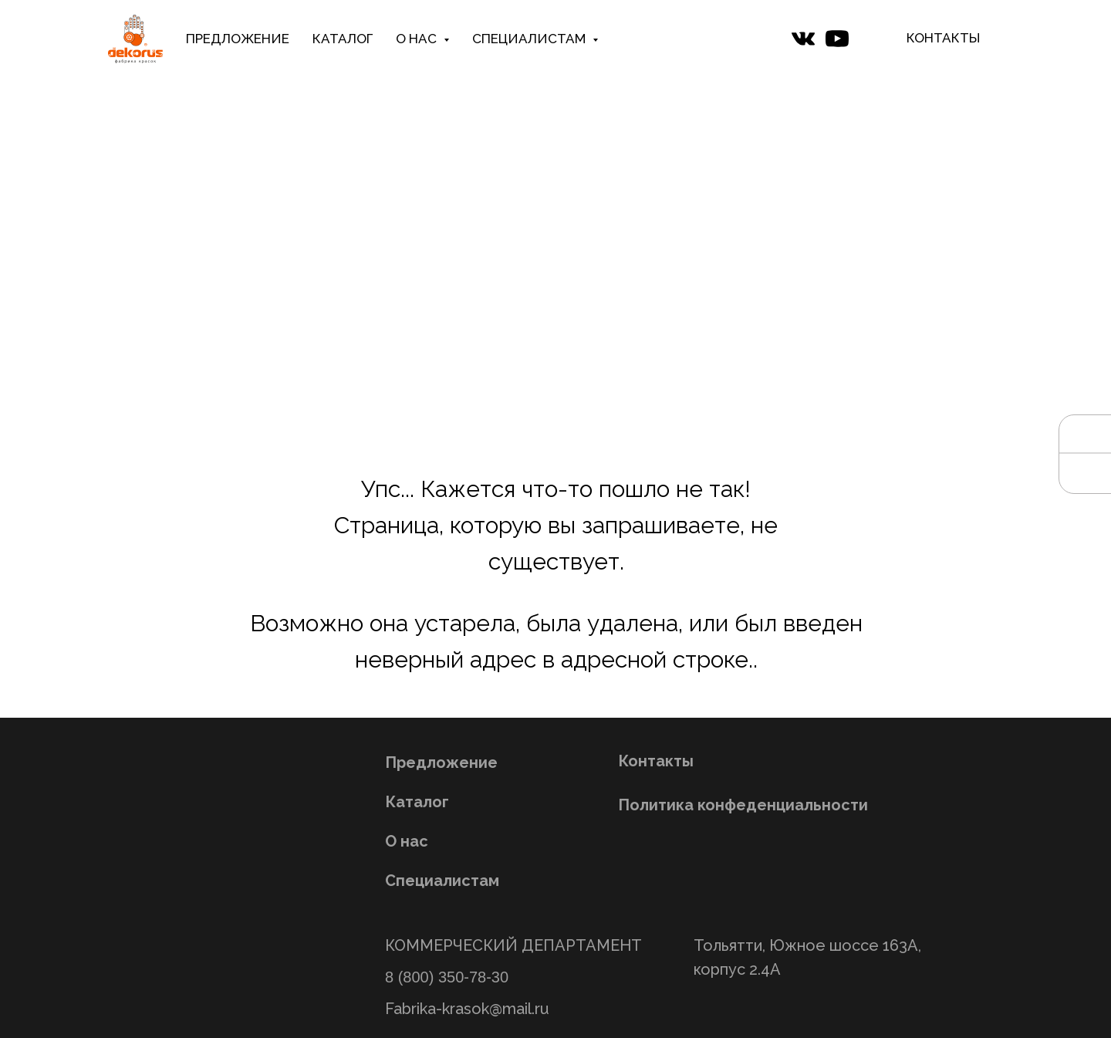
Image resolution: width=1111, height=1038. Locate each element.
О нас (406, 841)
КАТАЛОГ (342, 38)
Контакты (656, 761)
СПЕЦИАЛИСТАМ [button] (530, 38)
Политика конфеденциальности (743, 805)
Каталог (417, 802)
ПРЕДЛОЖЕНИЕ (237, 38)
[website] (803, 38)
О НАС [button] (418, 38)
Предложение (441, 762)
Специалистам (442, 880)
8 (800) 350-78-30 (446, 977)
